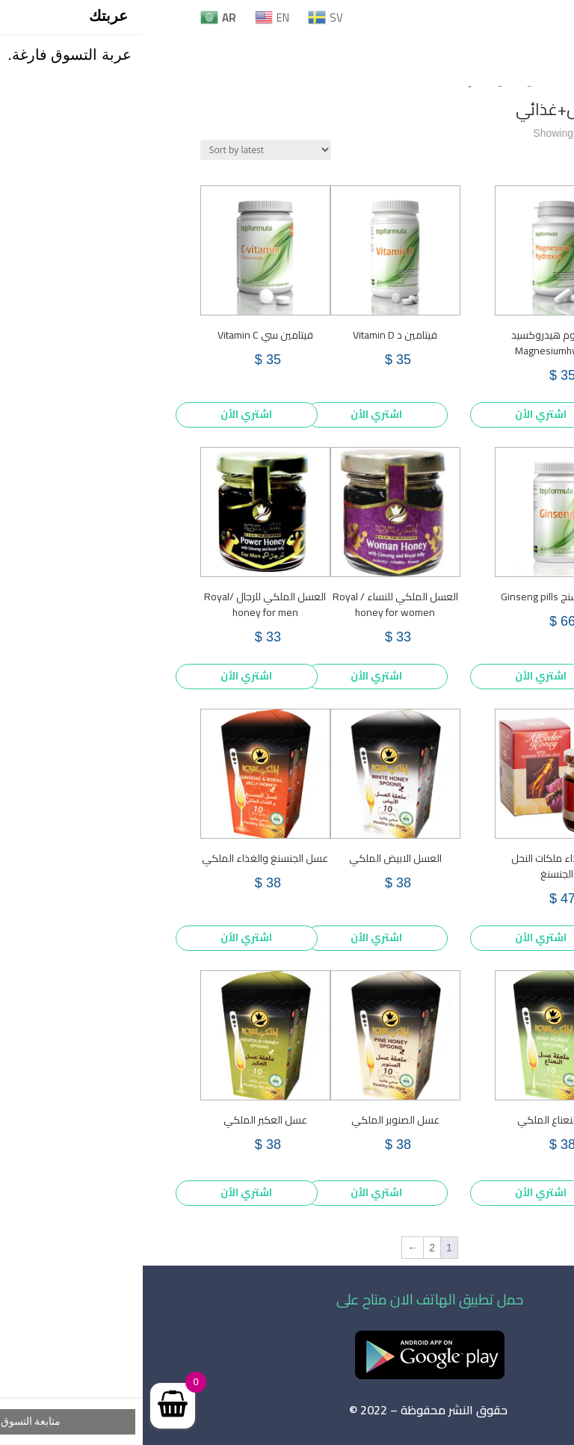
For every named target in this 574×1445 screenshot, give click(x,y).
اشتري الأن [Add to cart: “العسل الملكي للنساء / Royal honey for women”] (233, 675)
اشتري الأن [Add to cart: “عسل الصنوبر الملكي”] (233, 1192)
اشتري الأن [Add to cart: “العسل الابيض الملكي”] (233, 937)
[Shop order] (123, 150)
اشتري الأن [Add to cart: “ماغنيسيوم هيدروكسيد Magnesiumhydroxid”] (398, 414)
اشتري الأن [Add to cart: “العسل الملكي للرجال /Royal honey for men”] (103, 675)
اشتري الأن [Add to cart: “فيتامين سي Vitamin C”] (103, 414)
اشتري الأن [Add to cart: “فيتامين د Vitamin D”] (233, 414)
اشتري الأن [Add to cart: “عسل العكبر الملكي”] (103, 1192)
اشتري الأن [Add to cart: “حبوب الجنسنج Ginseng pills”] (398, 675)
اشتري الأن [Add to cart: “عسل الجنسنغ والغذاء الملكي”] (103, 937)
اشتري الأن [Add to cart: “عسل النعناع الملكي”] (398, 1192)
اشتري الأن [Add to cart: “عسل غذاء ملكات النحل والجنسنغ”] (398, 937)
